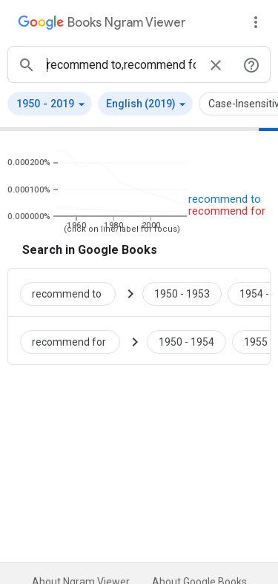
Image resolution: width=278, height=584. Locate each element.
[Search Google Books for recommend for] (76, 340)
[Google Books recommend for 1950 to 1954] (186, 340)
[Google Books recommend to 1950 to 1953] (182, 292)
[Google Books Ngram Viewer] (101, 24)
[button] (49, 103)
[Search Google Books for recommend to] (73, 292)
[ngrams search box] (121, 64)
